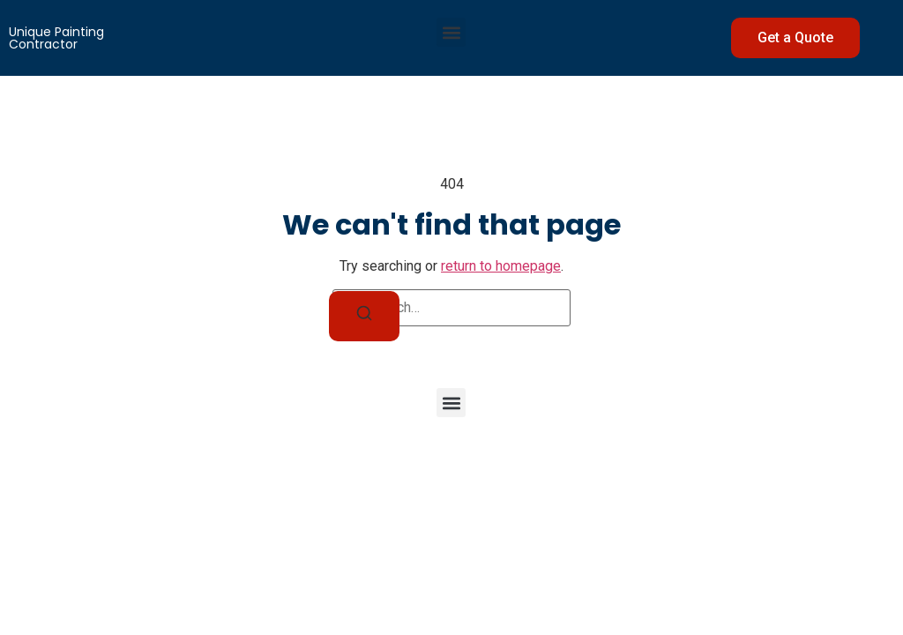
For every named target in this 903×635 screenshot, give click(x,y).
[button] (451, 32)
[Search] (364, 316)
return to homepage (501, 266)
